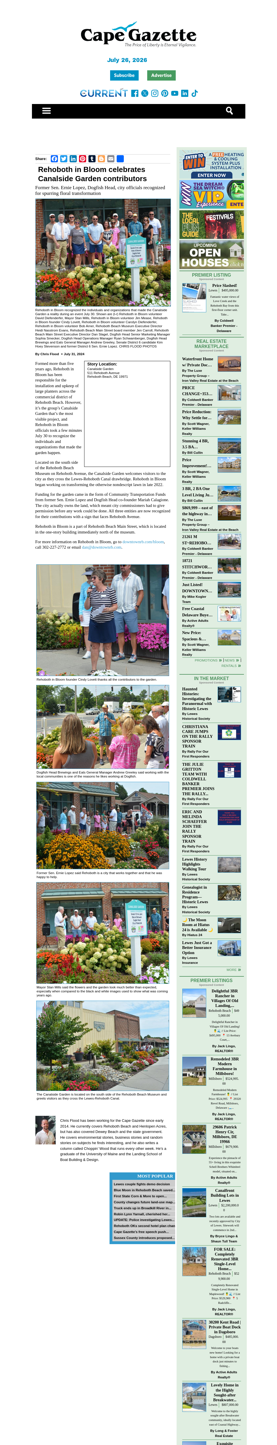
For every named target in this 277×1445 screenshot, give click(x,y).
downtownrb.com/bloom (143, 541)
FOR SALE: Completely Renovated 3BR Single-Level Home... (224, 1259)
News (230, 660)
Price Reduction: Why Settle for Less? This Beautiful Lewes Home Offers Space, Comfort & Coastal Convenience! (198, 415)
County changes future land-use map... (144, 1202)
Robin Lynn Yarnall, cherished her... (142, 1214)
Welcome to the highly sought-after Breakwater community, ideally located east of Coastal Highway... (225, 1418)
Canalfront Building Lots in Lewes (225, 1195)
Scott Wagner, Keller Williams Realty (196, 428)
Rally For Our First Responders (196, 754)
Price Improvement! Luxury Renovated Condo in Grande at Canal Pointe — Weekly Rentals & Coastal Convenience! (198, 463)
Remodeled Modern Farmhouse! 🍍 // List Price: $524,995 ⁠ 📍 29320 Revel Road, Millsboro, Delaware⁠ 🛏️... (225, 1098)
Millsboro (215, 1079)
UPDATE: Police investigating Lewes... (144, 1220)
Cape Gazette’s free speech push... (141, 1232)
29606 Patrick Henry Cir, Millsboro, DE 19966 (225, 1134)
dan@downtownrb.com (101, 547)
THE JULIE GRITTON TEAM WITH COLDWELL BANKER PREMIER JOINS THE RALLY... (198, 779)
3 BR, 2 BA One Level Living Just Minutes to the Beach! (197, 492)
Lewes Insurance (190, 960)
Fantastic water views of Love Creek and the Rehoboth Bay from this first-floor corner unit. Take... (224, 305)
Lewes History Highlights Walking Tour (194, 864)
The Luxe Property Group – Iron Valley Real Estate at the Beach (210, 375)
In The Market (211, 678)
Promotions (206, 660)
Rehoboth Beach (220, 1011)
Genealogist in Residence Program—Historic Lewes (195, 894)
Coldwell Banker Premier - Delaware (224, 325)
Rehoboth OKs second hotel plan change (146, 1226)
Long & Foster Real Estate (226, 1433)
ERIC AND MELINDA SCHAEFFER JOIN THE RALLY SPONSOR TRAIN (194, 827)
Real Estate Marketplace (212, 344)
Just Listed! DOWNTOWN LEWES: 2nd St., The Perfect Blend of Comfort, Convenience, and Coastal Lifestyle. (198, 588)
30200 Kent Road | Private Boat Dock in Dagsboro (225, 1327)
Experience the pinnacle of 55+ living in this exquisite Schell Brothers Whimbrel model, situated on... (225, 1164)
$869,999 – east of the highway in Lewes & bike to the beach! (197, 511)
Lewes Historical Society (196, 716)
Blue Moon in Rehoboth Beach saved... (144, 1190)
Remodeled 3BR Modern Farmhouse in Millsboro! (225, 1066)
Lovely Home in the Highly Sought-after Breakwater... (224, 1392)
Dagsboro (215, 1337)
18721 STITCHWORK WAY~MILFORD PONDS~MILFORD (197, 564)
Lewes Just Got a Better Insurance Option (197, 947)
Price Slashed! (224, 285)
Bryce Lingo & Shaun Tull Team (224, 1238)
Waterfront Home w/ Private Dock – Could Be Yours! (197, 362)
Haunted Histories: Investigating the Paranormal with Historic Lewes (197, 699)
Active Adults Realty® (195, 623)
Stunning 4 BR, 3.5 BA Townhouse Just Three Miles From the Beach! (198, 444)
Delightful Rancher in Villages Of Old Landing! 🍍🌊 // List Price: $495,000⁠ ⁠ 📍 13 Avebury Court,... (224, 1030)
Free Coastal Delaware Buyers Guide (197, 612)
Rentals (228, 665)
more (231, 970)
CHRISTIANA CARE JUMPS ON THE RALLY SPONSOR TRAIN (197, 736)
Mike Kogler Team (194, 599)
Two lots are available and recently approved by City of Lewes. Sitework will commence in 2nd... (224, 1223)
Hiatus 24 (194, 935)
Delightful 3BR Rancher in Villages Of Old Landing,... (224, 998)
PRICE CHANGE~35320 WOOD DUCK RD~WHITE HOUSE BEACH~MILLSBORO (197, 391)
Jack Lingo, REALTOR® (225, 1048)
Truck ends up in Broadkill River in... (142, 1208)
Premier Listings (211, 980)
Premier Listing (211, 275)
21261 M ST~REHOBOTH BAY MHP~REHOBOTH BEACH (197, 540)
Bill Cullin (195, 452)
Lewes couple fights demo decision (142, 1184)
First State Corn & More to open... (140, 1196)
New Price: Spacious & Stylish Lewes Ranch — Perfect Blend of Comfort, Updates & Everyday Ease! (198, 636)
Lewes (213, 290)
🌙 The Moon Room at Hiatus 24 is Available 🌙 (197, 925)
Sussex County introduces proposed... (144, 1238)
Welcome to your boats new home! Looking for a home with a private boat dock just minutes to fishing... (225, 1356)
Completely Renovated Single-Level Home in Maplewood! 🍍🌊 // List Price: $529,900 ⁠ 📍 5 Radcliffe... (224, 1294)
